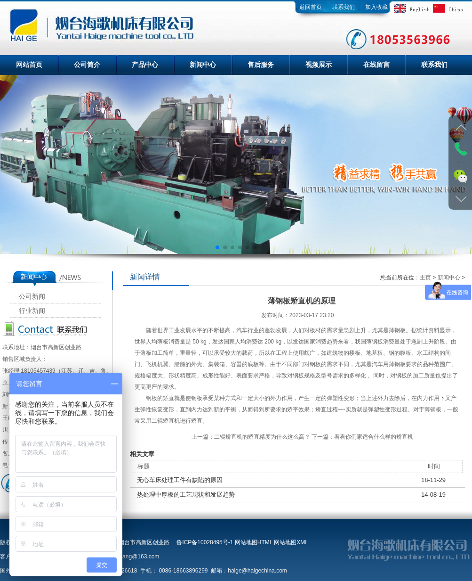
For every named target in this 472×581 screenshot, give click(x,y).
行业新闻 (32, 310)
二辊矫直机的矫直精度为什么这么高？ (262, 437)
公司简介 (87, 64)
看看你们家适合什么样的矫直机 (373, 437)
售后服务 (261, 64)
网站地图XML (291, 542)
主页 (425, 277)
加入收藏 (376, 7)
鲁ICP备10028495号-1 (204, 542)
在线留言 (376, 64)
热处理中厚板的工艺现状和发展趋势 (186, 494)
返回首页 (310, 7)
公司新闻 (32, 296)
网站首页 (29, 64)
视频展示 (318, 64)
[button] (217, 247)
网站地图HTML (253, 542)
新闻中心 (203, 64)
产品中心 (145, 64)
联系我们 (343, 7)
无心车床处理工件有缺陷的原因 (180, 479)
